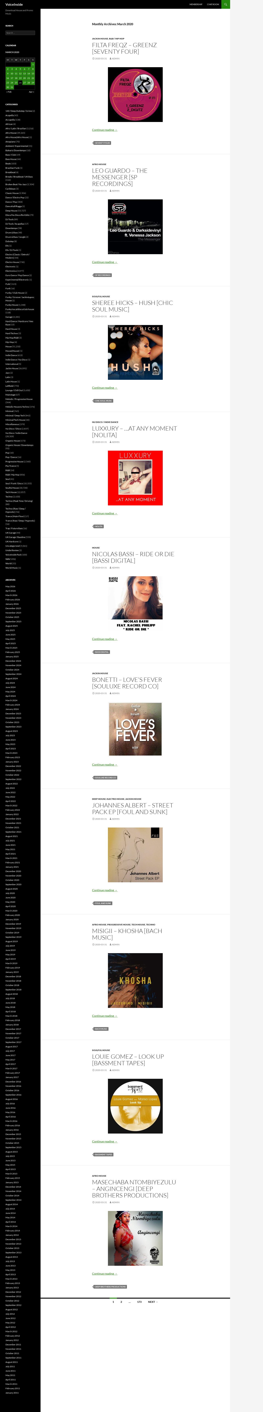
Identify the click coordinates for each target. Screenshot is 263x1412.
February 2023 (12, 757)
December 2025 (13, 608)
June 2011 (10, 1370)
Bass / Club (10, 154)
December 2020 (13, 871)
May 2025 (10, 639)
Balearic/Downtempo (15, 150)
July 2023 (10, 735)
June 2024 (10, 687)
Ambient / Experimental (16, 146)
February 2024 (12, 704)
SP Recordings (102, 275)
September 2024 (13, 674)
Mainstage (10, 394)
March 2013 (11, 1278)
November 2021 (13, 823)
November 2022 (13, 770)
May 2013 (10, 1270)
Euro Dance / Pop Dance (17, 275)
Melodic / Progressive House (19, 399)
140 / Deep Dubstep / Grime (18, 111)
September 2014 (13, 1200)
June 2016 (10, 1108)
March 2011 (11, 1384)
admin (115, 58)
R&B (7, 470)
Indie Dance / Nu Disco (16, 359)
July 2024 (10, 682)
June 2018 (10, 1002)
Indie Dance (11, 355)
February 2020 (12, 915)
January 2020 (12, 919)
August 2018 (11, 994)
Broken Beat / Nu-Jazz (16, 184)
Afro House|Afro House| (17, 137)
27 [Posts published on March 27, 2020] (24, 82)
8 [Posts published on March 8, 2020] (33, 69)
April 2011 (10, 1379)
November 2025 (13, 612)
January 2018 (12, 1024)
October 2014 (12, 1195)
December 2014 (13, 1186)
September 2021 (13, 831)
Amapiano (10, 141)
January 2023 (12, 761)
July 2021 (10, 840)
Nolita (98, 526)
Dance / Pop (11, 201)
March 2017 (11, 1068)
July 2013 (10, 1261)
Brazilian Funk (12, 168)
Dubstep (9, 241)
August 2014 (11, 1204)
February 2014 (12, 1230)
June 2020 (10, 897)
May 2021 (10, 849)
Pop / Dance (11, 457)
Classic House (12, 193)
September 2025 (13, 621)
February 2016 (12, 1125)
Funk (7, 288)
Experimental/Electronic (17, 279)
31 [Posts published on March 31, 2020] (12, 87)
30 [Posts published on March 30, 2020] (7, 87)
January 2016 (12, 1129)
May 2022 (10, 796)
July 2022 (10, 788)
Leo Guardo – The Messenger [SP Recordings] (120, 177)
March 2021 (11, 858)
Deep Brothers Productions (110, 1286)
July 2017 (10, 1051)
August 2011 (11, 1362)
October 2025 (12, 617)
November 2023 (13, 717)
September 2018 (13, 989)
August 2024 (11, 678)
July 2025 (10, 630)
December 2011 (13, 1344)
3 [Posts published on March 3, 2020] (12, 69)
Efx (7, 245)
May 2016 (10, 1112)
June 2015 (10, 1160)
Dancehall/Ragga (13, 206)
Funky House (11, 304)
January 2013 (12, 1287)
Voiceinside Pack (13, 554)
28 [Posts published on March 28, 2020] (28, 82)
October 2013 (12, 1248)
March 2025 (11, 647)
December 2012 (13, 1292)
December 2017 (13, 1029)
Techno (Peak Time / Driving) (19, 501)
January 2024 (12, 709)
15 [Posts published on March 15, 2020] (33, 73)
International (11, 364)
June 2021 (10, 845)
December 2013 (13, 1239)
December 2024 (13, 661)
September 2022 (13, 779)
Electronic (10, 266)
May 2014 (10, 1217)
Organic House (12, 440)
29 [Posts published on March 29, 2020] (33, 82)
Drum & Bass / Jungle (15, 237)
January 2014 (12, 1235)
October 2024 (12, 669)
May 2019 (10, 954)
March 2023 (11, 753)
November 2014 (13, 1191)
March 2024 (11, 700)
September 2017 (13, 1042)
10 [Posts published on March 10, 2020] (12, 73)
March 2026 (11, 595)
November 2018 (13, 980)
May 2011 (10, 1375)
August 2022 (11, 783)
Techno (150, 924)
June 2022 (10, 792)
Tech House (138, 924)
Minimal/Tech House (15, 420)
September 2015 (13, 1147)
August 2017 (11, 1046)
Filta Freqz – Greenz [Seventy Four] (124, 48)
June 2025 (10, 634)
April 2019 (10, 959)
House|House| (12, 350)
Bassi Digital (102, 652)
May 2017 (10, 1059)
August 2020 (11, 888)
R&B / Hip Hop (116, 38)
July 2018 (10, 998)
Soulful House (101, 296)
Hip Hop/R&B (12, 337)
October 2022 (12, 774)
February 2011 (12, 1388)
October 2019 (12, 932)
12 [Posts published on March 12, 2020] (20, 73)
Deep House (99, 799)
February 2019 (12, 967)
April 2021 (10, 853)
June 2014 (10, 1213)
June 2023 (10, 739)
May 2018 (10, 1007)
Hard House (11, 329)
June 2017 (10, 1055)
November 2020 (13, 875)
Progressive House (119, 924)
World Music (11, 567)
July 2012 (10, 1313)
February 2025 (12, 652)
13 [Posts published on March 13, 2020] (24, 73)
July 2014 (10, 1208)
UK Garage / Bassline (15, 537)
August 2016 (11, 1099)
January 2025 (12, 656)
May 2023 (10, 744)
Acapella (9, 115)
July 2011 (10, 1366)
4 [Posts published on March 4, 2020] (16, 69)
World (8, 563)
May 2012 (10, 1322)
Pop (7, 452)
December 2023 (13, 713)
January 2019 (12, 972)
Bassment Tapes (103, 1154)
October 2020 (12, 880)
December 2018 (13, 976)
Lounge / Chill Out (14, 390)
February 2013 (12, 1283)
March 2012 (11, 1331)
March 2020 (11, 910)
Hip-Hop (9, 342)
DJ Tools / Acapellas (14, 223)
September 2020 (13, 884)
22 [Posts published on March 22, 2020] (33, 78)
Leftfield (9, 386)
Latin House (11, 381)
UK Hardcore (11, 541)
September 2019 (13, 937)
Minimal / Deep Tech (15, 415)
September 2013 (13, 1252)
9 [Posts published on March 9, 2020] (7, 73)
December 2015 (13, 1134)
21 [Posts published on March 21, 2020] (28, 78)
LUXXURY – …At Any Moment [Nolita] (134, 432)
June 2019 (10, 950)
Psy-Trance (10, 466)
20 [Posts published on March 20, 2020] (24, 78)
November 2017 (13, 1033)
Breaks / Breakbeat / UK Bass (19, 176)
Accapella (10, 119)
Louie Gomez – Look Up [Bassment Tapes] (128, 1060)
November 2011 (13, 1349)
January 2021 (12, 866)
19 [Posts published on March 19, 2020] (20, 78)
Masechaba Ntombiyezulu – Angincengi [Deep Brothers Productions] (134, 1188)
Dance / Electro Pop (14, 197)
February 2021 (12, 862)
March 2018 (11, 1015)
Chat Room (213, 4)
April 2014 (10, 1221)
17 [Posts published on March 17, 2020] (12, 78)
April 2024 (10, 696)
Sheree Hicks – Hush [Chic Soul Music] (132, 306)
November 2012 (13, 1296)
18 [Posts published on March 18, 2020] (16, 78)
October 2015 (12, 1143)
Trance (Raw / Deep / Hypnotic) (20, 520)
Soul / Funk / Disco (14, 483)
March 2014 (11, 1226)
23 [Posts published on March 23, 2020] (7, 82)
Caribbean (10, 188)
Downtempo (11, 228)
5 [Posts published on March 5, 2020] (20, 69)
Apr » (31, 91)
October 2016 (12, 1090)
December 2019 (13, 923)
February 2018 (12, 1020)
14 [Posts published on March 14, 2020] (28, 73)
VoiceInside (14, 4)
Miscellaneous (12, 424)
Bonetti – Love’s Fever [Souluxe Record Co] (127, 683)
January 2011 (12, 1392)
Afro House (99, 164)
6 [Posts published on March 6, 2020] (24, 69)
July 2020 (10, 893)
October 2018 (12, 985)
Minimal (9, 411)
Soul (7, 479)
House (96, 547)
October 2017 (12, 1037)
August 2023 (11, 731)
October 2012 (12, 1300)
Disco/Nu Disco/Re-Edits (17, 215)
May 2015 (10, 1164)
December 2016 (13, 1081)
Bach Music (101, 1029)
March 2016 (11, 1121)
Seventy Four (102, 143)
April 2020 (10, 906)
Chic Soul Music (103, 401)
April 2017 (10, 1064)
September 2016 (13, 1094)
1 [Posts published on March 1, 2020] (33, 64)
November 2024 (13, 665)
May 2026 (10, 586)
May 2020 (10, 902)
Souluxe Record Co (105, 777)
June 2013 (10, 1265)
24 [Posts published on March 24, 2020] (12, 82)
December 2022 (13, 766)
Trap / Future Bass (14, 528)
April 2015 (10, 1169)
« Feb (9, 91)
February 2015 (12, 1178)
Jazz (7, 372)
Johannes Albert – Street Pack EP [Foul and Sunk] (132, 808)
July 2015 (10, 1156)
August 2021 (11, 836)
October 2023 (12, 722)
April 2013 (10, 1274)
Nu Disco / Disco (13, 428)
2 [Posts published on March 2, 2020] (7, 69)
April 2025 (10, 643)
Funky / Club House (14, 292)
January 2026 (12, 604)
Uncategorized (12, 545)
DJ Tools (9, 219)
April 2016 (10, 1116)
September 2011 (13, 1357)
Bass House (10, 159)
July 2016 (10, 1103)
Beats (8, 163)
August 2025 (11, 625)
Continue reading (104, 129)
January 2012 (12, 1340)
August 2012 (11, 1309)
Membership (196, 4)
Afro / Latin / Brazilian (15, 128)
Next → (153, 1301)
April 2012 (10, 1327)
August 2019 (11, 941)
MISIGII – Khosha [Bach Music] (127, 934)
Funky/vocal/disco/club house (19, 309)
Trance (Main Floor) (14, 516)
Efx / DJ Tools (11, 250)
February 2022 (12, 810)
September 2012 (13, 1305)
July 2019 (10, 945)
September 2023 (13, 726)
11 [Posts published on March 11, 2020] (16, 73)
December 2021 (13, 818)
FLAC (8, 284)
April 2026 (10, 590)
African (9, 124)
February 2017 (12, 1072)
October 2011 (12, 1353)
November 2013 (13, 1243)
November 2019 (13, 928)
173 (139, 1301)
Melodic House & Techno (17, 406)
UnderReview (12, 550)
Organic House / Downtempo (19, 445)
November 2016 (13, 1086)
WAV (7, 559)
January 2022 (12, 814)
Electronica (10, 271)
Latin (7, 377)
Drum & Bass (11, 232)
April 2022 (10, 801)
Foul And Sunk (103, 903)
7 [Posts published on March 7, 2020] (28, 69)
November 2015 (13, 1138)
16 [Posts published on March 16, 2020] (7, 78)
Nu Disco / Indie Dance (105, 422)
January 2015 (12, 1182)
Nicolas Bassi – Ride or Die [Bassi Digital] (133, 557)
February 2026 (12, 599)
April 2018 (10, 1011)
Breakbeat (10, 172)
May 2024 (10, 691)
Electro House (115, 799)
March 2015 (11, 1173)
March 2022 (11, 805)
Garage (8, 317)
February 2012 (12, 1335)
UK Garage (10, 532)
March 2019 (11, 963)
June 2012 (10, 1318)
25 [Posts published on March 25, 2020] (16, 82)
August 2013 (11, 1257)
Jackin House (100, 38)
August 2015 (11, 1151)
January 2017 (12, 1077)
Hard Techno (11, 333)
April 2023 (10, 748)
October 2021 (12, 827)
